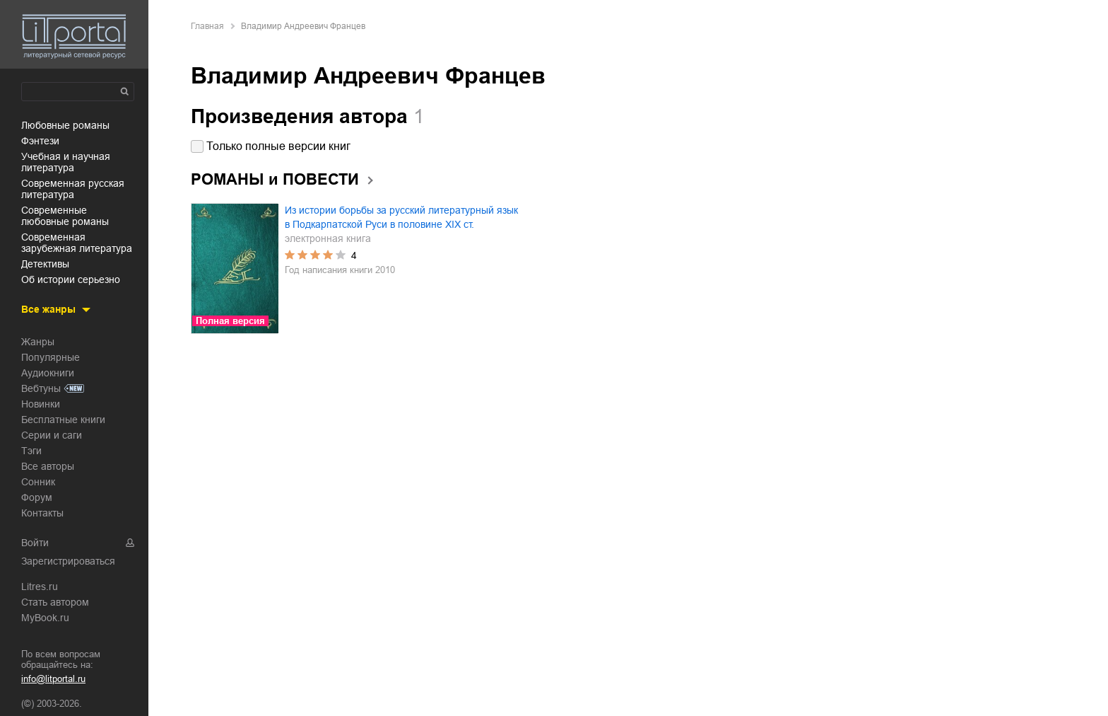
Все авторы (47, 466)
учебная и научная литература (65, 162)
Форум (36, 497)
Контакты (42, 513)
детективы (45, 264)
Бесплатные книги (63, 419)
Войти (35, 542)
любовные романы (65, 125)
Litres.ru (39, 586)
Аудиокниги (47, 373)
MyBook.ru (45, 617)
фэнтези (40, 140)
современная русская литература (72, 189)
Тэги (31, 450)
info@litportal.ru (53, 679)
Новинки (40, 404)
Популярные (50, 357)
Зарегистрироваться (68, 561)
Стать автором (55, 602)
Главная (207, 26)
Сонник (38, 481)
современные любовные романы (65, 215)
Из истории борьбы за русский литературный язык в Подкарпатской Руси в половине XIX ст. (401, 217)
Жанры (37, 341)
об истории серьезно (70, 279)
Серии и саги (51, 435)
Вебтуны (41, 388)
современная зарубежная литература (76, 242)
